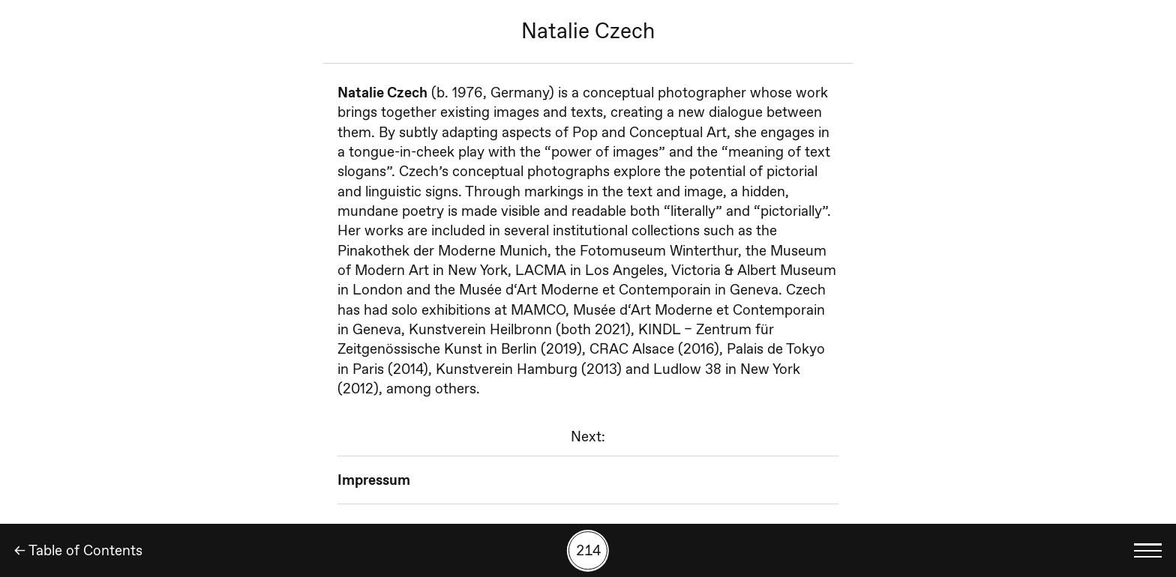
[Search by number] (588, 551)
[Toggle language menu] (1148, 550)
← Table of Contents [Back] (78, 550)
